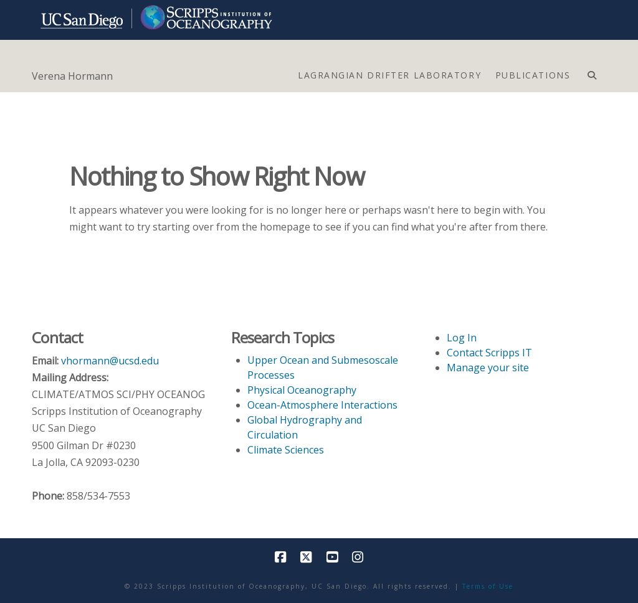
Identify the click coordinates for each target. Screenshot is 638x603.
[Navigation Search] (591, 72)
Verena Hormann (72, 76)
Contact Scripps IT (489, 352)
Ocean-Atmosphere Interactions (322, 405)
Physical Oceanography (301, 390)
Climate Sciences (285, 450)
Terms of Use (487, 586)
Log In (462, 337)
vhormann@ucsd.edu (110, 361)
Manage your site (488, 367)
